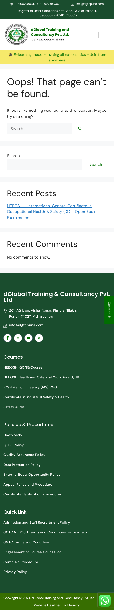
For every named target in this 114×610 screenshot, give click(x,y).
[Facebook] (7, 338)
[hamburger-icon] (103, 35)
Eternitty (73, 605)
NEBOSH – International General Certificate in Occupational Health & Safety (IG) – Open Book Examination (51, 211)
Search (13, 155)
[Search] (80, 128)
